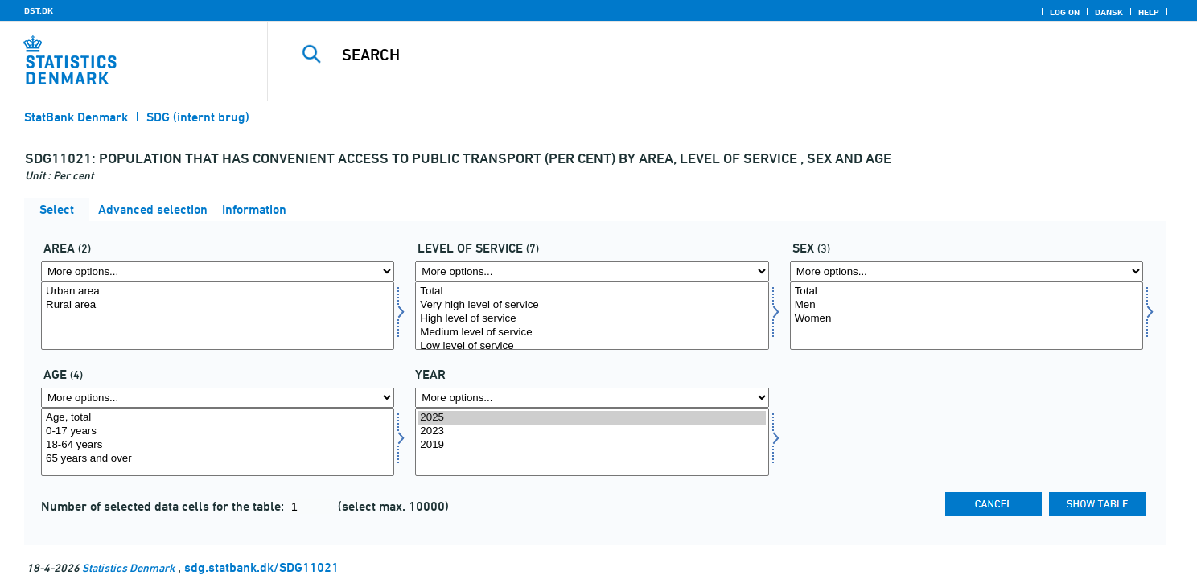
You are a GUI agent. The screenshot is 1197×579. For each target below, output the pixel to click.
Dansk (1109, 12)
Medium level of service (591, 332)
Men (966, 305)
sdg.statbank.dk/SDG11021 (261, 567)
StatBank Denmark (76, 117)
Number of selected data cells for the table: (164, 506)
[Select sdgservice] (591, 315)
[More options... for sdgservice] (591, 271)
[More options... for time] (591, 398)
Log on (1065, 12)
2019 (591, 445)
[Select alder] (217, 442)
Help (1148, 12)
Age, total (217, 418)
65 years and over (217, 459)
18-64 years (217, 445)
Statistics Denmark (128, 567)
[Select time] (591, 442)
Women (966, 319)
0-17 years (217, 431)
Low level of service (591, 346)
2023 (591, 431)
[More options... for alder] (217, 398)
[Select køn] (966, 315)
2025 (591, 418)
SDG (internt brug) (197, 117)
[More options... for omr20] (217, 271)
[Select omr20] (217, 315)
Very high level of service (591, 305)
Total (591, 291)
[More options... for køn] (966, 271)
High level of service (591, 319)
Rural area (217, 305)
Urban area (217, 291)
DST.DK (38, 10)
